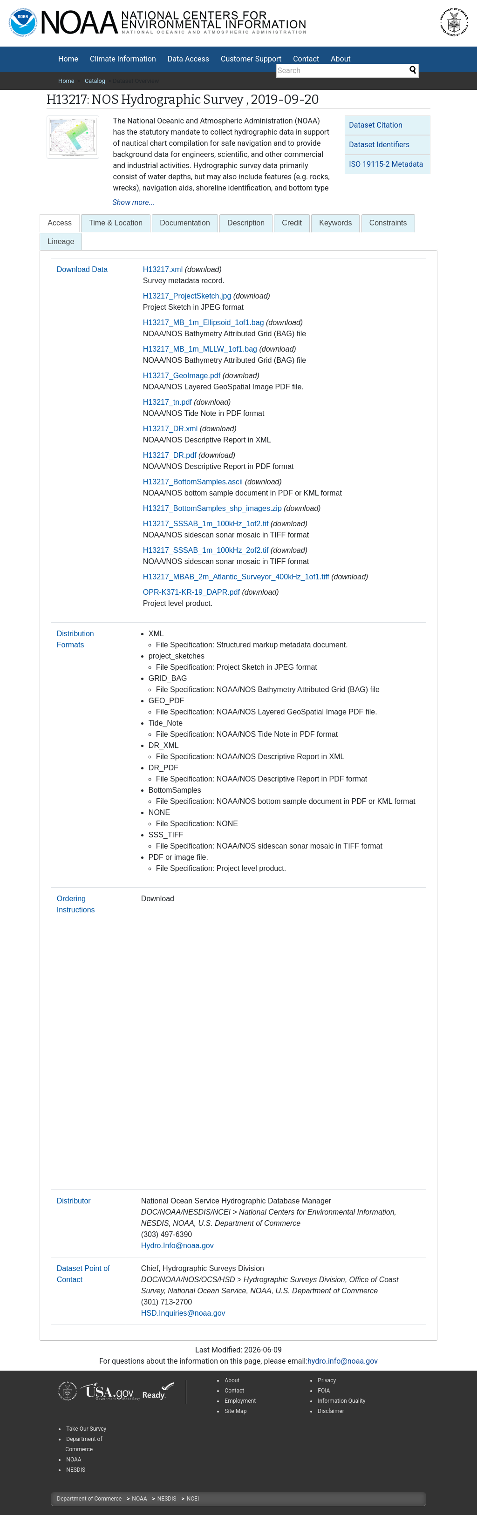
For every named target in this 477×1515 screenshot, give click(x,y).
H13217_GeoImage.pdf (181, 376)
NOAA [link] (73, 1459)
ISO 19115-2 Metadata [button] (386, 164)
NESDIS (167, 1498)
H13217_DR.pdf (170, 455)
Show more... (134, 202)
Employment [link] (240, 1401)
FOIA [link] (324, 1390)
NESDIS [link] (75, 1470)
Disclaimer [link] (331, 1411)
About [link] (232, 1380)
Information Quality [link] (341, 1401)
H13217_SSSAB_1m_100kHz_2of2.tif (206, 550)
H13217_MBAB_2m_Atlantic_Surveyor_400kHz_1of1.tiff (236, 577)
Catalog (95, 80)
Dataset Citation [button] (375, 125)
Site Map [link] (235, 1411)
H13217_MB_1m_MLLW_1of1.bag (200, 349)
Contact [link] (234, 1390)
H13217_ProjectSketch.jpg (187, 296)
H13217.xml (163, 269)
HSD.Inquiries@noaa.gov (183, 1313)
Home (68, 58)
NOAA (140, 1498)
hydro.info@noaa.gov (342, 1361)
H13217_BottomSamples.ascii (193, 482)
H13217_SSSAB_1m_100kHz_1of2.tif (206, 524)
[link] (67, 1391)
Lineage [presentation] (61, 241)
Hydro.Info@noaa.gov (177, 1246)
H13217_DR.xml (170, 429)
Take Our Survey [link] (86, 1429)
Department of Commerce (90, 1498)
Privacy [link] (327, 1380)
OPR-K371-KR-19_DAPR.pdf (191, 592)
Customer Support (251, 58)
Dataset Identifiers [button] (379, 144)
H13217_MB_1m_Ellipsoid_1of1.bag (203, 322)
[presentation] (60, 223)
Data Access (188, 58)
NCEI (193, 1498)
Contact (306, 58)
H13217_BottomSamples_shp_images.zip (212, 508)
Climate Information (123, 58)
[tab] (387, 125)
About (341, 58)
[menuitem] (68, 59)
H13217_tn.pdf (167, 402)
